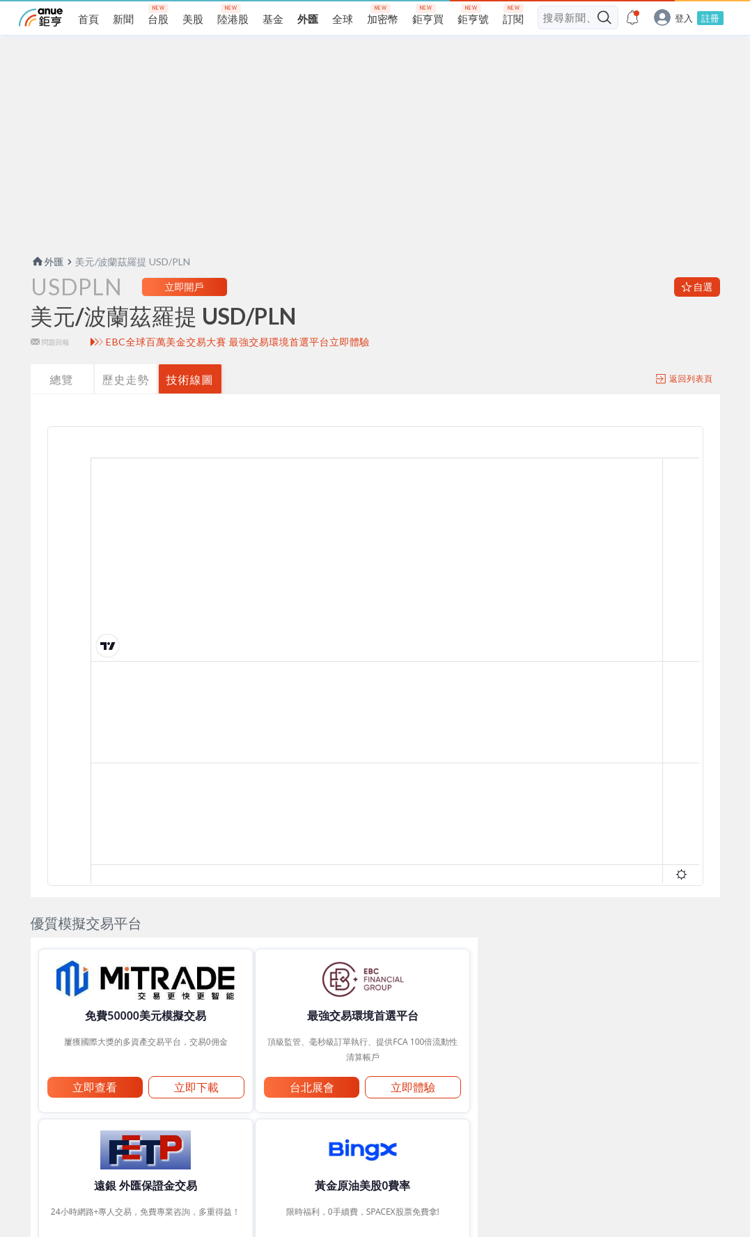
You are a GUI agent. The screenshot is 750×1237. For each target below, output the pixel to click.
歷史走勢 (126, 406)
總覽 (62, 406)
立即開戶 (184, 314)
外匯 (47, 289)
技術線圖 (190, 406)
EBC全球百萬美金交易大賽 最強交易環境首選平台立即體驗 (238, 369)
